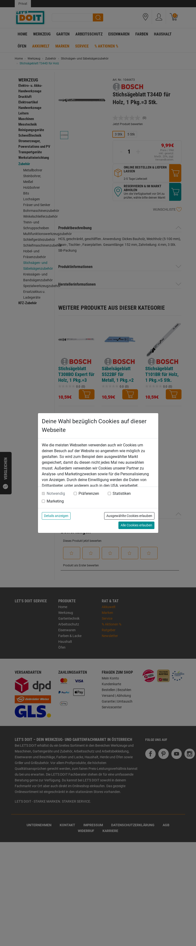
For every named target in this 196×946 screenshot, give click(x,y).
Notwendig (56, 493)
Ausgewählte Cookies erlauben (129, 516)
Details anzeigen (56, 516)
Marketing (55, 501)
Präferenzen (89, 493)
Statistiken (122, 493)
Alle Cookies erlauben (136, 525)
